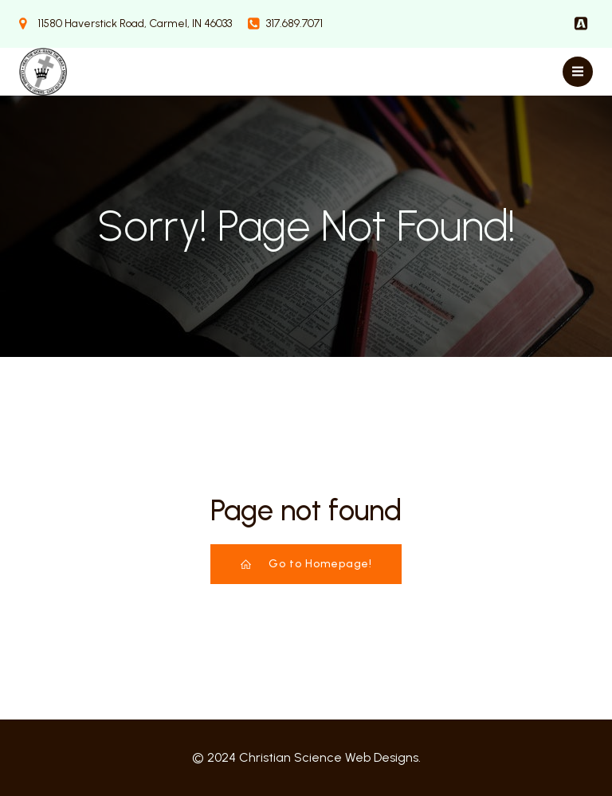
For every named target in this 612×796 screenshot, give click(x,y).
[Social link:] (581, 24)
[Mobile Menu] (578, 72)
